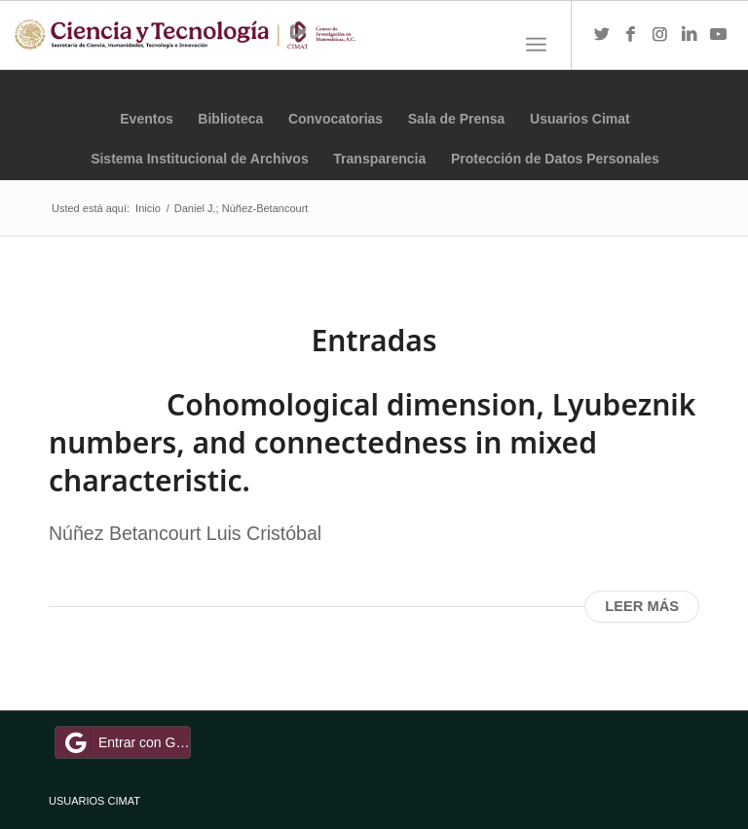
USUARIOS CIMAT (94, 801)
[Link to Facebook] (631, 35)
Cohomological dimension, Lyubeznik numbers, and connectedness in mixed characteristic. (372, 442)
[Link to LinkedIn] (689, 35)
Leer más (642, 606)
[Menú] (536, 44)
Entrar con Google (125, 742)
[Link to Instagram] (660, 35)
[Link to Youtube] (718, 35)
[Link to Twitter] (602, 35)
